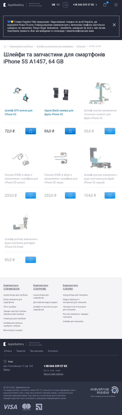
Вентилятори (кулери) (12, 330)
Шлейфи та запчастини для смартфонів (45, 308)
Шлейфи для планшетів (73, 321)
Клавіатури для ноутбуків (14, 318)
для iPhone (46, 287)
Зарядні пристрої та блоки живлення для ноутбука (14, 312)
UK (53, 4)
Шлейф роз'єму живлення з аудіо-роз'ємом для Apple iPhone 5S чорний (100, 178)
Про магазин (36, 351)
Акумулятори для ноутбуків (15, 295)
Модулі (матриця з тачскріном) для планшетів (74, 300)
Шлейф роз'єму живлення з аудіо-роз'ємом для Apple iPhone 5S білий (21, 243)
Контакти (53, 351)
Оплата (8, 351)
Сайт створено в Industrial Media (105, 391)
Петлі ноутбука (9, 307)
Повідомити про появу (110, 131)
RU (58, 4)
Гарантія (20, 351)
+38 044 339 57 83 (55, 366)
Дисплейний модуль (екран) (45, 302)
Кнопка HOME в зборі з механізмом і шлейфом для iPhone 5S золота (21, 178)
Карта (6, 369)
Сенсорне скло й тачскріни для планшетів (74, 308)
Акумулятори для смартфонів (41, 296)
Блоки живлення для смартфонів (12, 300)
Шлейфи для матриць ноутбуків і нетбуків (12, 324)
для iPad (76, 287)
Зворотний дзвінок (53, 374)
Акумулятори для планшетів (75, 295)
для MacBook (16, 287)
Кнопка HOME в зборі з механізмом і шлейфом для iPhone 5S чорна (60, 178)
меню (116, 5)
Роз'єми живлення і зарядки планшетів (75, 315)
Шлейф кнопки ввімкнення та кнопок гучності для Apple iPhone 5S (100, 114)
